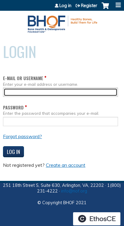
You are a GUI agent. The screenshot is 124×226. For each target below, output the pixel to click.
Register (89, 6)
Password (13, 107)
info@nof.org (74, 191)
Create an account (65, 165)
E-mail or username (23, 78)
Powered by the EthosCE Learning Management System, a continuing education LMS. (96, 219)
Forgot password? (22, 136)
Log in (65, 6)
